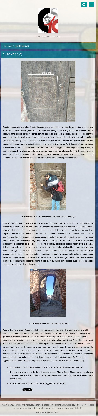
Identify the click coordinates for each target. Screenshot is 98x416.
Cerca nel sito (84, 4)
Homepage (8, 46)
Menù (91, 4)
